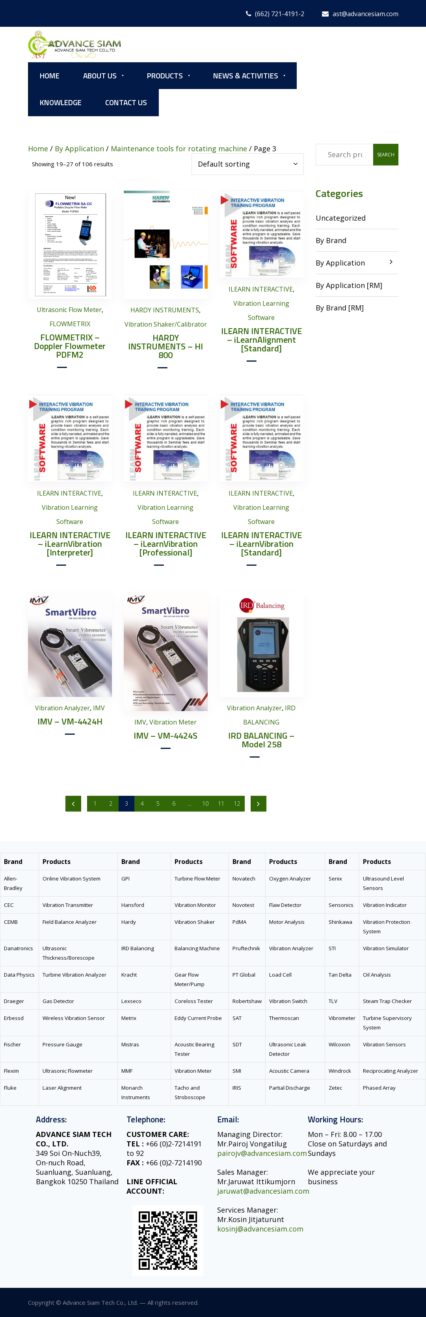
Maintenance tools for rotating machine (179, 148)
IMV (99, 708)
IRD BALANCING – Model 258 (261, 740)
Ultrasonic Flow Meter (69, 309)
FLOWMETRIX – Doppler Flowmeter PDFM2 (70, 346)
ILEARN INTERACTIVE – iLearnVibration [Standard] (261, 543)
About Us (100, 75)
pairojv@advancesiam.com (262, 1153)
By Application (340, 262)
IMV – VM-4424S (165, 735)
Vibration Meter (173, 722)
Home (50, 75)
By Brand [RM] (340, 307)
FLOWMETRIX (70, 323)
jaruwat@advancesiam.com (263, 1191)
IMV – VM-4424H (69, 721)
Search (385, 154)
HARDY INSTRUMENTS (164, 310)
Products (165, 75)
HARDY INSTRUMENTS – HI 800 (165, 346)
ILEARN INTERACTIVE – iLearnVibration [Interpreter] (70, 543)
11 (221, 803)
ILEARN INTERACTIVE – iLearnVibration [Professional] (165, 543)
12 (237, 803)
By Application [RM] (349, 285)
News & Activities (245, 75)
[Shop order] (248, 164)
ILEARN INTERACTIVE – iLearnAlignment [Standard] (261, 339)
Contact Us (126, 102)
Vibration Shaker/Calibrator (166, 324)
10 (205, 803)
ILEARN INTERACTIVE (261, 289)
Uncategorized (341, 218)
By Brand (331, 240)
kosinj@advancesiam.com (260, 1228)
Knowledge (61, 102)
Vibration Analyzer (62, 708)
